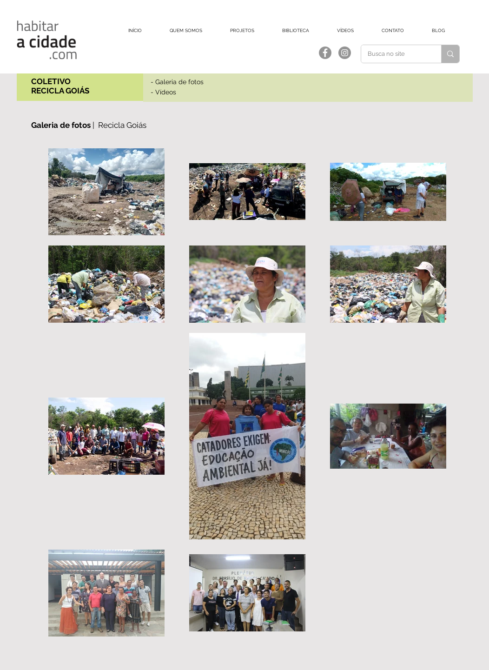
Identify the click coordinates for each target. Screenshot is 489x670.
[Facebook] (325, 52)
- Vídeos (163, 92)
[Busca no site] (395, 54)
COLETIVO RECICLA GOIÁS (60, 86)
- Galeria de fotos (177, 82)
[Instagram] (344, 52)
